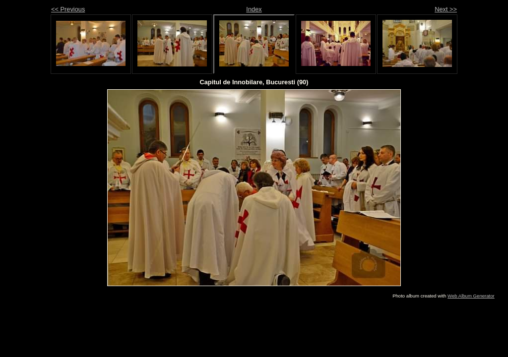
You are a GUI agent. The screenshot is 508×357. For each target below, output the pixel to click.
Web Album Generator (471, 295)
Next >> (446, 9)
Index (253, 9)
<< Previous (68, 9)
